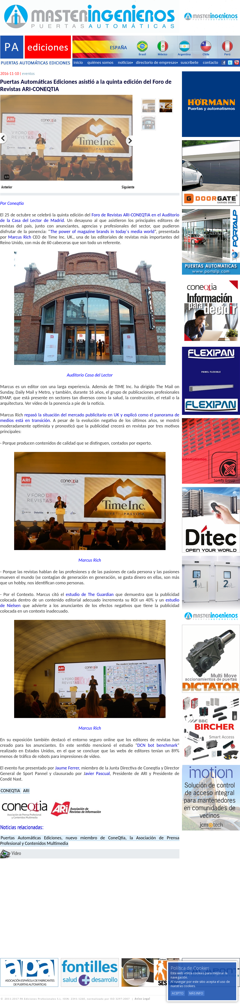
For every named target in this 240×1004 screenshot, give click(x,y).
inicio (78, 62)
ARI (26, 790)
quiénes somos (100, 62)
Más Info (196, 993)
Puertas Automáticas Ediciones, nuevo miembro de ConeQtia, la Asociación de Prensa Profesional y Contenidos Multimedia (89, 840)
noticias (125, 62)
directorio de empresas (156, 62)
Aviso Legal (142, 998)
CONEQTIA (11, 790)
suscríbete (190, 62)
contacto (210, 62)
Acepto (177, 993)
